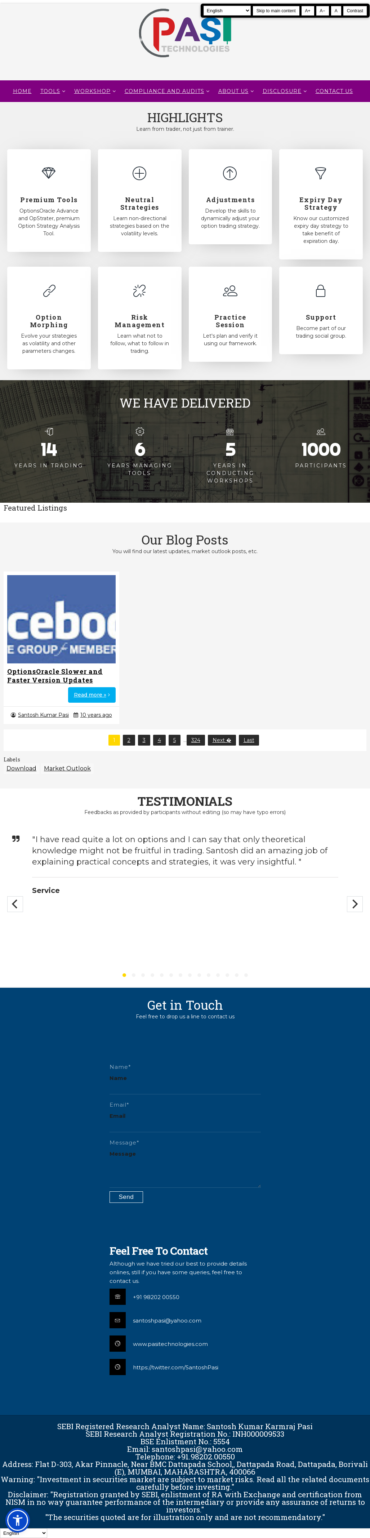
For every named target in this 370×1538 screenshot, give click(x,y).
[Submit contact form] (126, 1197)
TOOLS (50, 91)
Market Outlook (67, 768)
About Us (233, 91)
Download (21, 768)
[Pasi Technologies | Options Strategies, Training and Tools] (185, 60)
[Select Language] (227, 10)
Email (117, 1115)
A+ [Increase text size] (308, 10)
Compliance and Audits (164, 91)
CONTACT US (334, 91)
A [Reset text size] (336, 10)
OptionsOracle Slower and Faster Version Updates (55, 675)
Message (123, 1153)
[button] (17, 1520)
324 (195, 740)
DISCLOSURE (282, 91)
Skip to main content (276, 10)
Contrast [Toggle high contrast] (355, 10)
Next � (222, 740)
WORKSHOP (92, 91)
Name (118, 1078)
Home (22, 91)
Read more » (90, 695)
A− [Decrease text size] (322, 10)
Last (249, 740)
